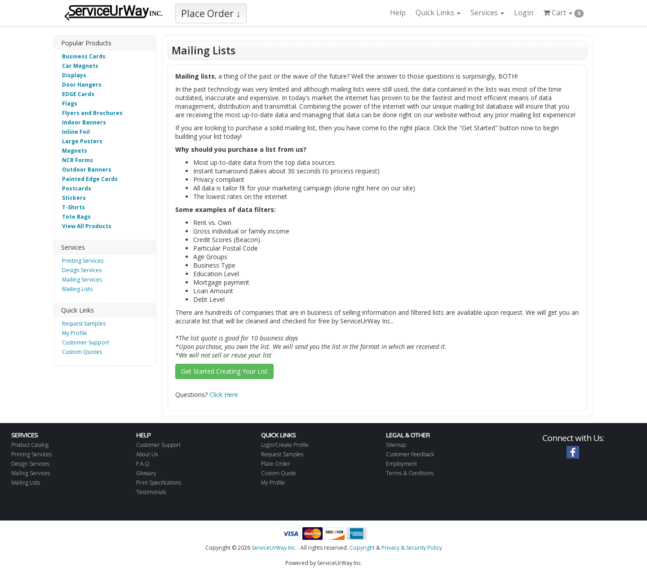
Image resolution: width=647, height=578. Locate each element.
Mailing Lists (77, 289)
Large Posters (82, 141)
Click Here (223, 394)
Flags (69, 103)
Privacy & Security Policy (411, 548)
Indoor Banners (84, 122)
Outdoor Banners (86, 169)
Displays (74, 75)
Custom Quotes (82, 352)
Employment (401, 464)
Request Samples (84, 323)
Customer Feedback (410, 454)
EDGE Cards (78, 94)
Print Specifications (158, 482)
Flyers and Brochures (92, 113)
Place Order (275, 464)
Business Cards (84, 56)
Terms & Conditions (410, 473)
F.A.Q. (143, 464)
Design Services (82, 270)
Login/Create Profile (285, 445)
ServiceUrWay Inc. (274, 548)
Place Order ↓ (211, 13)
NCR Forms (77, 160)
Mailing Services (82, 279)
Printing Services (82, 261)
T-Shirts (73, 207)
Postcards (76, 188)
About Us (147, 454)
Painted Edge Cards (90, 179)
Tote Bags (76, 217)
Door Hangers (82, 84)
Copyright (362, 548)
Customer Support (85, 342)
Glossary (146, 473)
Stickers (74, 198)
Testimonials (151, 492)
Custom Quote (278, 473)
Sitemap (396, 445)
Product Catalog (30, 445)
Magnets (74, 150)
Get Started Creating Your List (224, 371)
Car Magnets (80, 66)
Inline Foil (76, 132)
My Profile (74, 333)
